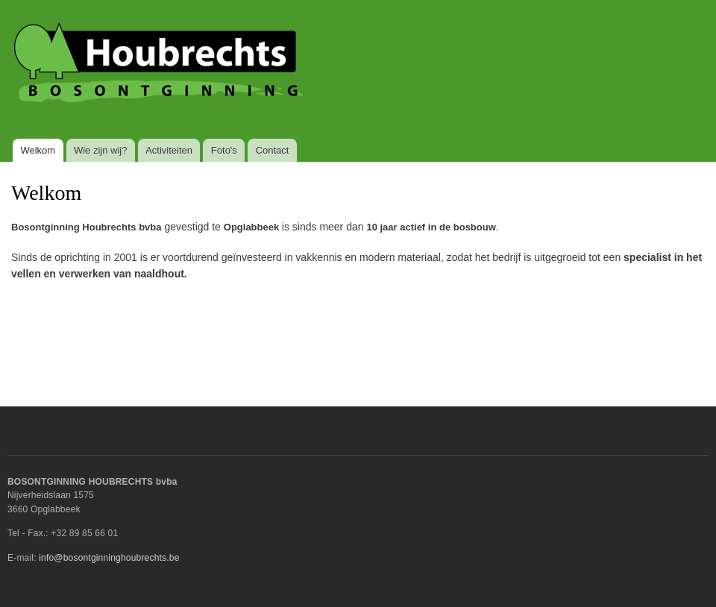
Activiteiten (168, 150)
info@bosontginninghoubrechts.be (109, 558)
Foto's (224, 150)
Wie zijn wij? (101, 150)
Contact (272, 150)
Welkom (37, 150)
